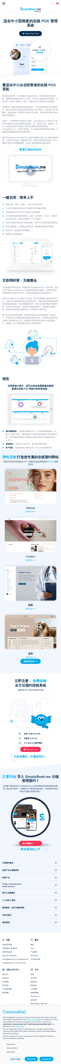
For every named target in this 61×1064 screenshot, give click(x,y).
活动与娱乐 (6, 915)
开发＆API (34, 955)
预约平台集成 (7, 952)
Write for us (35, 996)
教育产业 (6, 877)
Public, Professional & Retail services (11, 885)
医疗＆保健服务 (8, 893)
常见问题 (5, 982)
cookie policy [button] (20, 1026)
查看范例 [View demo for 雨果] (29, 609)
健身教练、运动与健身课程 (13, 907)
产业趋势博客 (7, 989)
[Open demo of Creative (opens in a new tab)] (30, 535)
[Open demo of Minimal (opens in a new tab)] (30, 486)
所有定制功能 (7, 944)
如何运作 (5, 978)
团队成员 (34, 982)
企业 (32, 948)
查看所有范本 (29, 661)
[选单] (4, 3)
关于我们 (34, 978)
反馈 (32, 974)
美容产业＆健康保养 (10, 870)
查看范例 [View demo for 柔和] (29, 657)
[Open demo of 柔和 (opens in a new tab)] (30, 632)
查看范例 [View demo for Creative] (29, 560)
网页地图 (5, 992)
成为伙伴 (34, 1000)
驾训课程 (6, 922)
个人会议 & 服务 (8, 900)
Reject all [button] (31, 1059)
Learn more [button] (15, 1059)
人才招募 (34, 989)
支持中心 (5, 974)
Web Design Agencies (39, 1003)
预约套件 (50, 461)
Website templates (9, 955)
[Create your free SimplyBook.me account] (30, 33)
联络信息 (34, 985)
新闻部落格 (35, 992)
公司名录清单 (35, 959)
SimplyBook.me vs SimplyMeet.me (15, 959)
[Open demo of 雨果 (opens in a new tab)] (30, 583)
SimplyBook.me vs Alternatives (14, 963)
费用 (32, 944)
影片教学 (5, 985)
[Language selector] (57, 3)
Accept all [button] (46, 1059)
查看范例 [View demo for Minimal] (29, 512)
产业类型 (34, 952)
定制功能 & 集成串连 (9, 948)
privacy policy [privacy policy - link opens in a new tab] (32, 1019)
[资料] (52, 3)
